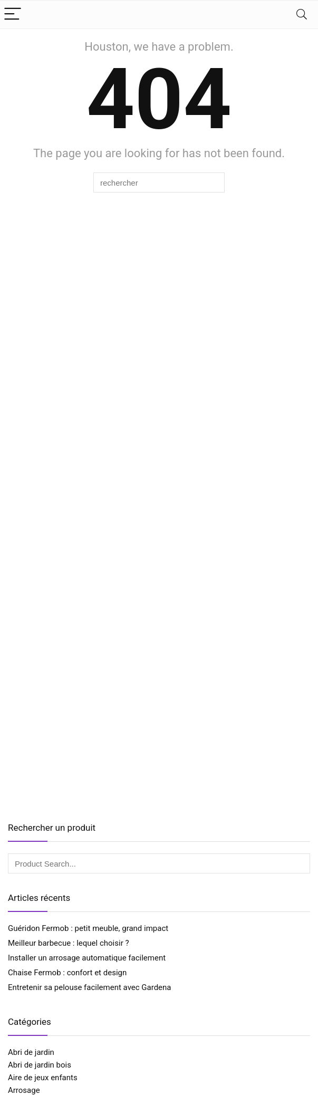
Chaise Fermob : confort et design (67, 972)
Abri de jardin (31, 1052)
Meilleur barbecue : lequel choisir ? (68, 943)
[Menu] (12, 14)
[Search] (301, 14)
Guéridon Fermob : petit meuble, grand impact (88, 928)
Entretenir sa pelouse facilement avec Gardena (89, 987)
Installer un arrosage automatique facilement (87, 958)
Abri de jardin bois (39, 1065)
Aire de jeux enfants (43, 1077)
